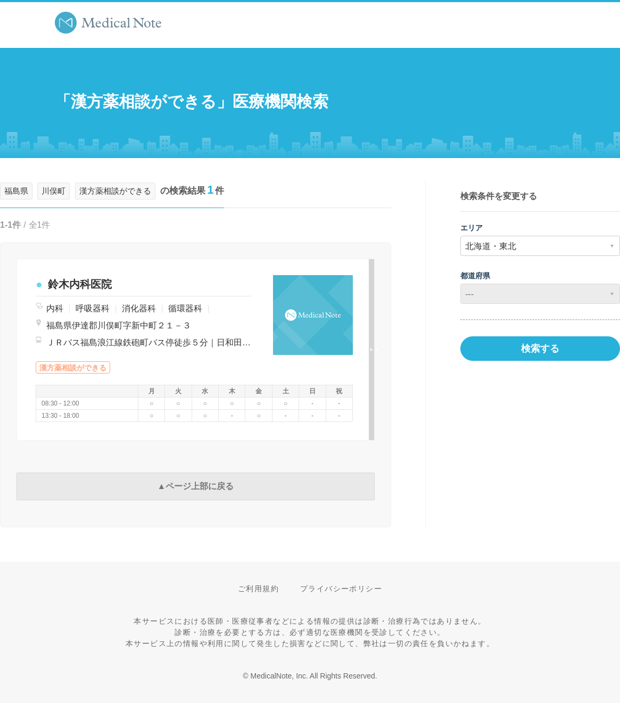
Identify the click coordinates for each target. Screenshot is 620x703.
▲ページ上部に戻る (196, 486)
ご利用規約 (258, 588)
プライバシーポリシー (341, 588)
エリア (471, 228)
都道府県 (475, 275)
